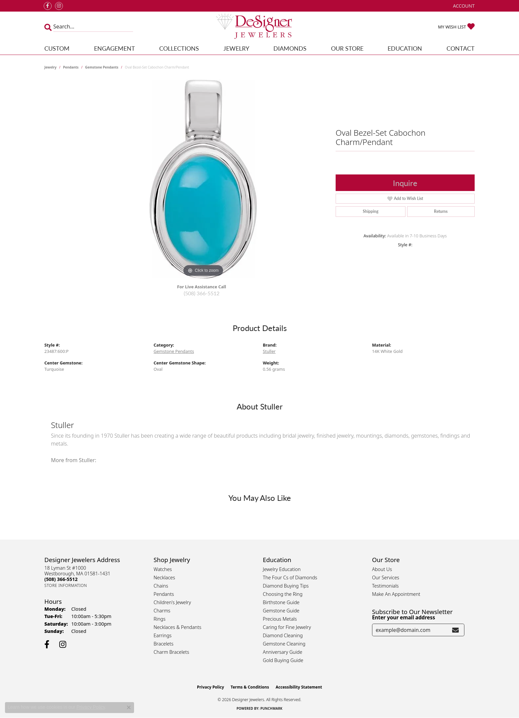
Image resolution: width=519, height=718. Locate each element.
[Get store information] (65, 585)
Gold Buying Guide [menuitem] (283, 660)
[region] (203, 179)
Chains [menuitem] (161, 586)
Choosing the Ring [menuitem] (283, 594)
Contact (461, 48)
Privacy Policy (210, 687)
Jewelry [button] (236, 48)
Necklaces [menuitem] (164, 577)
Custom (57, 48)
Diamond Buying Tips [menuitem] (286, 586)
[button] (463, 6)
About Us (382, 569)
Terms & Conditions (250, 687)
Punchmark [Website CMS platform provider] (271, 708)
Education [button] (405, 48)
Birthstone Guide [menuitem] (281, 602)
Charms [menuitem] (162, 610)
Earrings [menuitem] (162, 635)
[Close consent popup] (129, 707)
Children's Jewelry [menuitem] (172, 602)
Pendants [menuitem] (164, 594)
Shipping (370, 211)
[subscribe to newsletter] (455, 630)
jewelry (50, 67)
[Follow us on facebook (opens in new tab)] (48, 6)
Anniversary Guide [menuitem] (282, 652)
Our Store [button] (347, 48)
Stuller (269, 351)
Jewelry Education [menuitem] (282, 569)
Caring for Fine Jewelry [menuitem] (287, 627)
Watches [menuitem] (163, 569)
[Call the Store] (60, 579)
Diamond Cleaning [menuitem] (283, 635)
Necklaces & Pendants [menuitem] (177, 627)
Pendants (71, 67)
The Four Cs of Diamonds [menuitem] (290, 577)
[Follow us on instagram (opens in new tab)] (59, 6)
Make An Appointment (396, 594)
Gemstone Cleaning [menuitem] (284, 644)
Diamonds (290, 48)
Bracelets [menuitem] (163, 644)
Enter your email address (403, 617)
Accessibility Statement (299, 687)
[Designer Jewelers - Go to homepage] (259, 27)
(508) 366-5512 (201, 293)
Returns (441, 211)
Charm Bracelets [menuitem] (171, 652)
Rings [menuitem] (159, 619)
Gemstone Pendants (101, 67)
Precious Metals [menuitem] (280, 619)
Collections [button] (179, 48)
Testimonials (385, 586)
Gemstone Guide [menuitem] (281, 610)
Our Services (385, 577)
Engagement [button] (114, 48)
